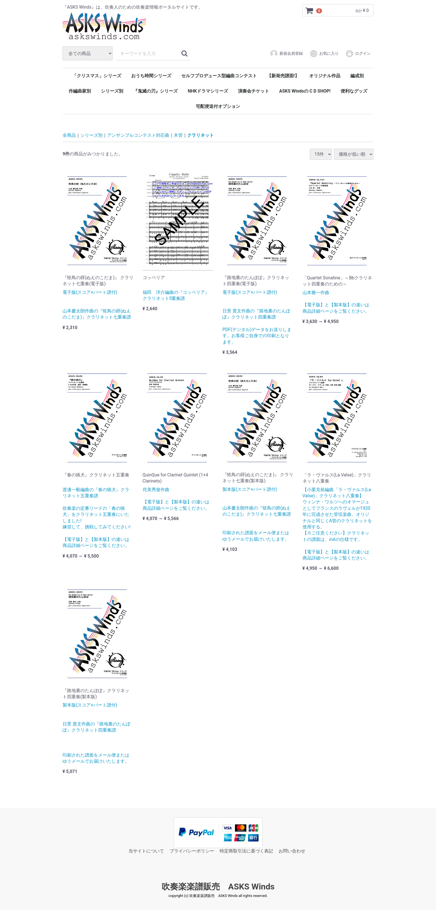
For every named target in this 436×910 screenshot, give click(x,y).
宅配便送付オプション (218, 106)
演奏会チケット (253, 91)
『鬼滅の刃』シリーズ (155, 91)
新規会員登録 (286, 53)
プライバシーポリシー (192, 851)
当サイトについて (146, 851)
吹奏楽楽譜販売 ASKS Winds (218, 886)
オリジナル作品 (324, 75)
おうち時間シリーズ (151, 75)
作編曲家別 (80, 91)
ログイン (358, 53)
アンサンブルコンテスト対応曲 (138, 135)
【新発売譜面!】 (283, 75)
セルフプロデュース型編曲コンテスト (219, 75)
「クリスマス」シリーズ (96, 75)
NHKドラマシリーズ (208, 91)
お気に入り (324, 53)
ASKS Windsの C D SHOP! (305, 91)
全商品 (69, 135)
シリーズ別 (112, 91)
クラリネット (200, 135)
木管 (178, 135)
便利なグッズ (354, 91)
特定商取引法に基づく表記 (246, 851)
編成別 (357, 75)
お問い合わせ (292, 851)
